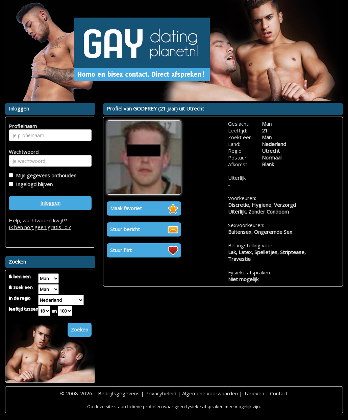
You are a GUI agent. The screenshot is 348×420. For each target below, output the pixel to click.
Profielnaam (22, 126)
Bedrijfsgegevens (119, 393)
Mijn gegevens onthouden (44, 175)
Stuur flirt (121, 250)
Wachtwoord (22, 151)
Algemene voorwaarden (210, 393)
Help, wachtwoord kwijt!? (38, 220)
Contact (279, 393)
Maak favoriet (126, 208)
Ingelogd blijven (33, 184)
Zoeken (79, 329)
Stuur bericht (125, 229)
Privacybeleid (160, 393)
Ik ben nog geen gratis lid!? (40, 227)
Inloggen (50, 202)
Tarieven (254, 393)
